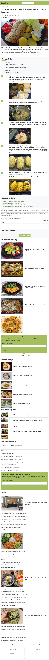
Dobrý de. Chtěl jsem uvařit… (7, 459)
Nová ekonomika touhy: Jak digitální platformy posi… (13, 521)
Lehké (2, 16)
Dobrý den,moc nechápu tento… (8, 451)
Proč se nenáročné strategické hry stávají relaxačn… (13, 516)
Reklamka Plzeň (29, 658)
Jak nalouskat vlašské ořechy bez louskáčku (24, 437)
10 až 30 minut (15, 16)
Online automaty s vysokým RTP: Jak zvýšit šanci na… (14, 513)
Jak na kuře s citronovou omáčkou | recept (36, 324)
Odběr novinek (12, 649)
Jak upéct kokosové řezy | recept (21, 403)
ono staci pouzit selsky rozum (8, 448)
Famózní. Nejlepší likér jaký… (8, 456)
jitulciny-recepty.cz (7, 530)
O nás (14, 644)
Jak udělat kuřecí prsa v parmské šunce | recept (13, 203)
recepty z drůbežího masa (28, 212)
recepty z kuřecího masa (21, 210)
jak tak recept (39, 213)
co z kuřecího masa (32, 210)
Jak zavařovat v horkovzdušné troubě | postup (12, 565)
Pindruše (3, 559)
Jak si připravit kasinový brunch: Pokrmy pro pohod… (13, 589)
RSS (37, 653)
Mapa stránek (43, 644)
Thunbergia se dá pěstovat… (7, 445)
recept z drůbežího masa (15, 212)
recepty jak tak (8, 215)
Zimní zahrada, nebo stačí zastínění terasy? (11, 527)
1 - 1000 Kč (8, 16)
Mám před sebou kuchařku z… (8, 462)
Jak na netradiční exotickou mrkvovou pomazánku (13, 629)
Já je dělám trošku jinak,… (7, 467)
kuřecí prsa (37, 212)
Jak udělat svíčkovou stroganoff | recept (23, 385)
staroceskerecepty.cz (8, 567)
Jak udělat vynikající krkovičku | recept (23, 375)
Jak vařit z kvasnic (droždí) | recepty (22, 366)
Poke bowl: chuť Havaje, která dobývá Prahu (36, 541)
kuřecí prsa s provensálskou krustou (26, 213)
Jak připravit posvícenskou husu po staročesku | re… (13, 602)
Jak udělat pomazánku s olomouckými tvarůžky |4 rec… (14, 637)
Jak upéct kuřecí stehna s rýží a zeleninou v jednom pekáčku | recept (36, 305)
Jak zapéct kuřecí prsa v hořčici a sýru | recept (13, 201)
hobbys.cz (4, 492)
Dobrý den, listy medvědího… (8, 453)
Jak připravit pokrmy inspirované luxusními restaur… (13, 551)
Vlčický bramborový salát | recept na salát (11, 554)
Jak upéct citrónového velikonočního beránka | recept (27, 431)
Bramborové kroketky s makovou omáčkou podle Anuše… (14, 594)
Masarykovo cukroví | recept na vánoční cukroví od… (13, 556)
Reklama (19, 644)
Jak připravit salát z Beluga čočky (21, 414)
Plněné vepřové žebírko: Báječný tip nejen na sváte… (13, 597)
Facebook (21, 355)
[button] (24, 32)
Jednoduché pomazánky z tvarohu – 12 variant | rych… (14, 634)
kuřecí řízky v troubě (13, 213)
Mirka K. (6, 218)
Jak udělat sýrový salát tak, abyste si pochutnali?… (13, 640)
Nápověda (24, 644)
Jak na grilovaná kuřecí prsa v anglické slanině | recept (15, 205)
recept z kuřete (11, 210)
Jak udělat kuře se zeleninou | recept (22, 394)
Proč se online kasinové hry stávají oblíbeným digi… (13, 519)
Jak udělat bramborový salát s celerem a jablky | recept (27, 420)
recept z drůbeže (5, 212)
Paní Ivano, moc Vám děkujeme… (9, 464)
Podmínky (30, 644)
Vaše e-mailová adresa (7, 343)
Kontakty (10, 644)
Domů (2, 6)
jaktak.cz (4, 644)
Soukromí (36, 644)
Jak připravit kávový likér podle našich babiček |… (12, 599)
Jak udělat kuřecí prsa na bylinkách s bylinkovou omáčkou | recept (17, 206)
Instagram (28, 355)
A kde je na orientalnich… (7, 470)
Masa (6, 6)
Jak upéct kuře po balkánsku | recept (34, 268)
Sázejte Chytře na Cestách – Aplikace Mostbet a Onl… (14, 524)
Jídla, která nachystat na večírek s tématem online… (13, 626)
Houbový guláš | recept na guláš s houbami (11, 562)
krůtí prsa (42, 212)
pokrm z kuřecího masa (42, 210)
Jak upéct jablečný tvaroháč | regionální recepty (12, 591)
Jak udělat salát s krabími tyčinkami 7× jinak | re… (12, 632)
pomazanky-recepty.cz (8, 605)
